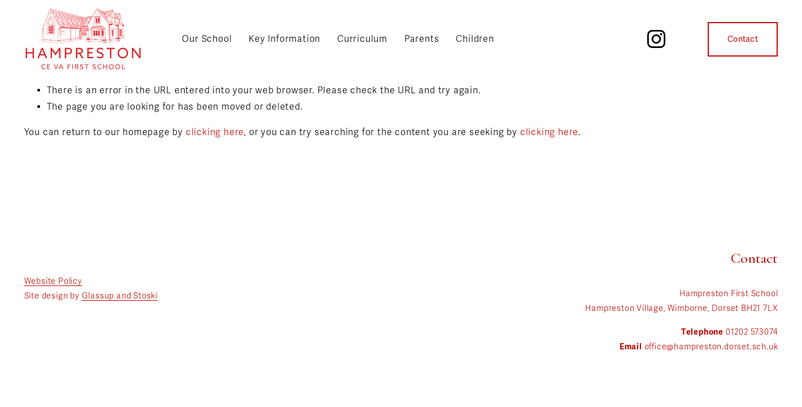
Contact (742, 39)
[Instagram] (656, 39)
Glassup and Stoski (120, 296)
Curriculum (362, 39)
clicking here (215, 132)
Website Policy (53, 281)
